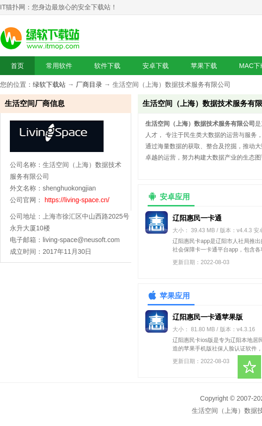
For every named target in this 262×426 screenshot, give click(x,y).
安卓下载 (155, 65)
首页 (17, 65)
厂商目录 (89, 84)
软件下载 (107, 65)
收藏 (249, 367)
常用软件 (59, 65)
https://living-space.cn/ (77, 200)
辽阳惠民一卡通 (197, 218)
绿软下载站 (49, 84)
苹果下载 (204, 65)
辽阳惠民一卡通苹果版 (207, 317)
